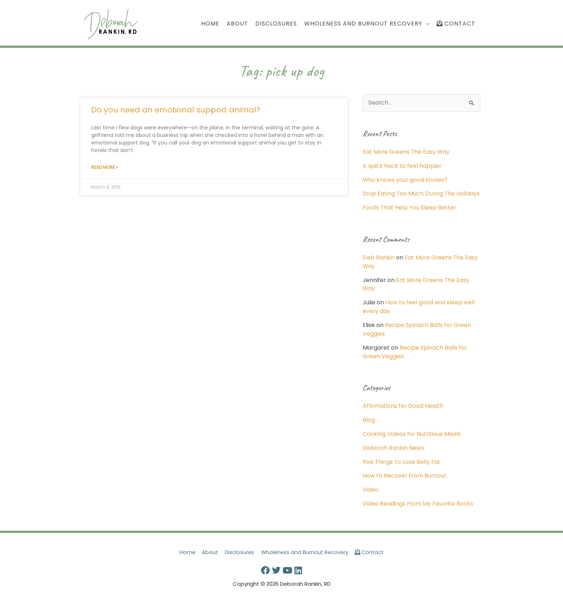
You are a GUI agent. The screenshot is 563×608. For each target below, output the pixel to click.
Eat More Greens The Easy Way (407, 152)
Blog (369, 426)
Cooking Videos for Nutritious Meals (412, 440)
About (208, 557)
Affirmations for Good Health (403, 412)
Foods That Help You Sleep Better (410, 216)
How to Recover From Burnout (405, 481)
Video (370, 495)
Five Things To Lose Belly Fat (402, 467)
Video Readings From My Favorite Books (419, 509)
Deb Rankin (379, 265)
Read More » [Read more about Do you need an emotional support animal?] (104, 168)
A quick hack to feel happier (402, 166)
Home (185, 557)
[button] (367, 24)
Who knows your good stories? (405, 180)
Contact (371, 557)
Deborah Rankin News (393, 454)
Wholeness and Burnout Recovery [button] (305, 557)
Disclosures (238, 557)
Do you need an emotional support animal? (175, 110)
